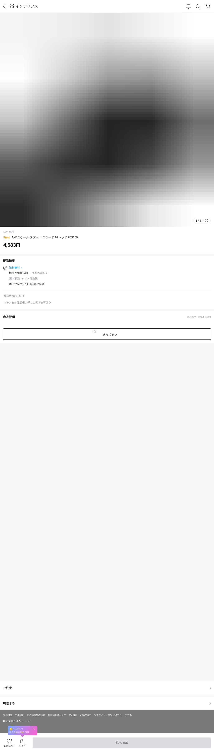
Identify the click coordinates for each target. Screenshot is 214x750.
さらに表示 (109, 334)
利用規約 (19, 714)
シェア (22, 746)
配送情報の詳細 (13, 295)
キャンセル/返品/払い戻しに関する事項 (26, 302)
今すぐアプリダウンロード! (108, 714)
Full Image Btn (206, 221)
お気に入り (9, 746)
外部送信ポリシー (57, 714)
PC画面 (73, 714)
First (6, 237)
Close (33, 728)
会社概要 (7, 714)
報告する (107, 703)
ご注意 (107, 688)
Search (198, 6)
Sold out (121, 744)
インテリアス (26, 6)
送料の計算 (38, 273)
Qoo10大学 (85, 714)
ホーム (128, 714)
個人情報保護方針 (36, 714)
